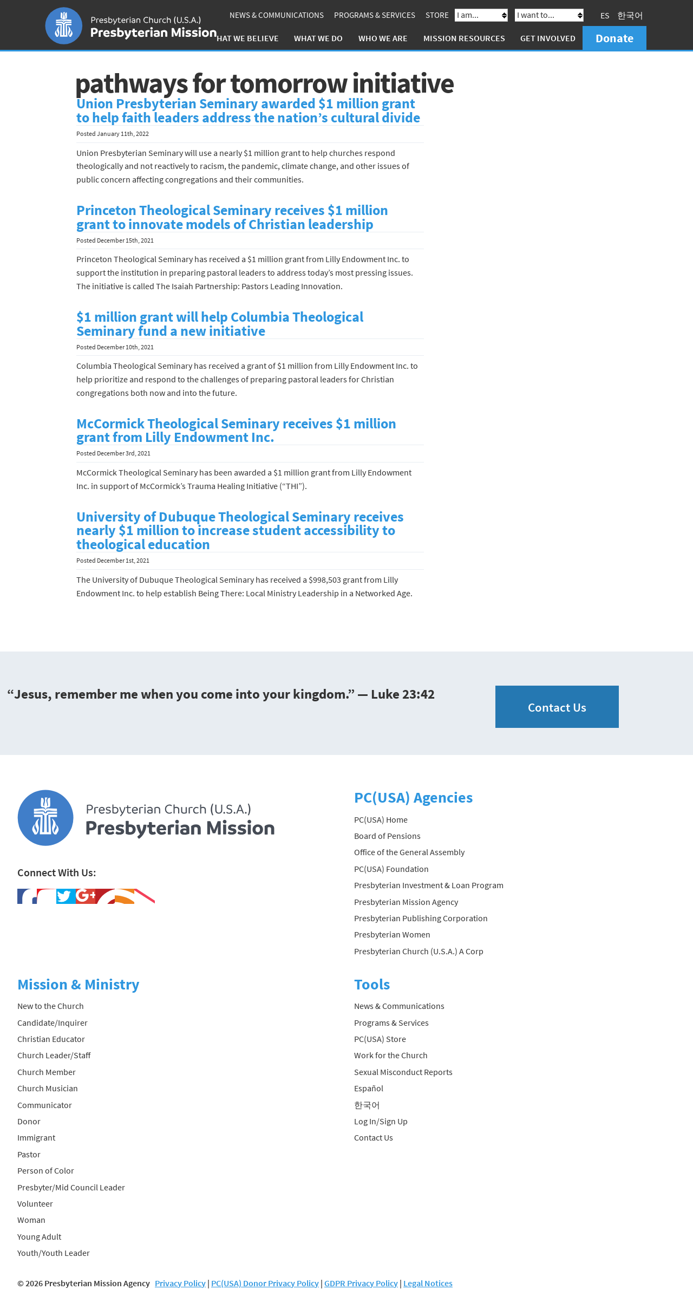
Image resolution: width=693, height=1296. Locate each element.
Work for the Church (391, 1055)
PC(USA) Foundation (391, 868)
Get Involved (548, 37)
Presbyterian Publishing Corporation (421, 918)
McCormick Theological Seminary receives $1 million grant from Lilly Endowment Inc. (236, 430)
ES (605, 15)
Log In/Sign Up (381, 1121)
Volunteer (35, 1203)
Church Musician (47, 1088)
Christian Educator (51, 1038)
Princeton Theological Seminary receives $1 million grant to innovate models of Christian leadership (232, 217)
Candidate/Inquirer (52, 1022)
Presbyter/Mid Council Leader (71, 1187)
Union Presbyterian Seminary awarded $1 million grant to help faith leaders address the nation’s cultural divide (248, 110)
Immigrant (36, 1137)
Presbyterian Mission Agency (406, 901)
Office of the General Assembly (409, 851)
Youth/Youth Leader (53, 1252)
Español (368, 1088)
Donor (29, 1121)
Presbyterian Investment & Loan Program (429, 885)
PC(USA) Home (381, 819)
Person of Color (45, 1170)
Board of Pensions (387, 835)
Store (437, 15)
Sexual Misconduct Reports (403, 1071)
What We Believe (244, 37)
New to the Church (50, 1005)
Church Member (46, 1071)
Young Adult (39, 1236)
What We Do (318, 37)
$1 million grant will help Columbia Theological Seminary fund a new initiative (219, 324)
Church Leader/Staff (53, 1055)
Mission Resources (464, 37)
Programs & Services (374, 15)
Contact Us (557, 707)
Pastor (29, 1154)
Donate (614, 37)
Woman (31, 1219)
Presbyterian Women (392, 934)
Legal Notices (428, 1283)
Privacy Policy (180, 1283)
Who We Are (383, 37)
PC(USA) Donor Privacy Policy (265, 1283)
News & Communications (277, 15)
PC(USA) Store (380, 1038)
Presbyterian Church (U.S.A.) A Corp (418, 951)
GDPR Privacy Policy (361, 1283)
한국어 (630, 15)
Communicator (44, 1104)
